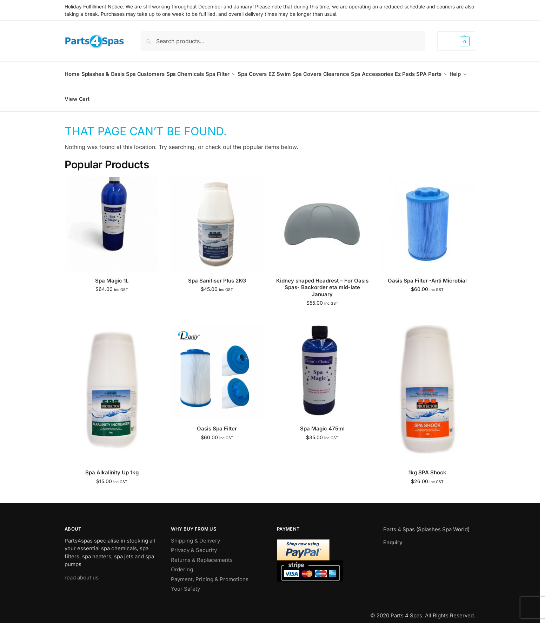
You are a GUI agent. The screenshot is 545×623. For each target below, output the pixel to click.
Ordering (182, 561)
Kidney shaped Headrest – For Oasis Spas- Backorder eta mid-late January (322, 280)
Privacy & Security (194, 542)
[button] (456, 41)
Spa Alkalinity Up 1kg (112, 464)
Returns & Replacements (202, 552)
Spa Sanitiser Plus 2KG (217, 273)
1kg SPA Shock (427, 464)
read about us (82, 569)
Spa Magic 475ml (322, 420)
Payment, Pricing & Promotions (209, 571)
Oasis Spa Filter (217, 420)
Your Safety (185, 581)
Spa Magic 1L (111, 273)
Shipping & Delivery (195, 532)
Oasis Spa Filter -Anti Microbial (427, 273)
